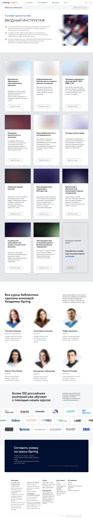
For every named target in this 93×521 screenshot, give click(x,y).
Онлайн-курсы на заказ (47, 482)
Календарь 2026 (15, 482)
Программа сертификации (32, 497)
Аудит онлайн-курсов (47, 486)
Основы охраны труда (74, 133)
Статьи (58, 482)
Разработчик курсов (15, 486)
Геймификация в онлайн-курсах (17, 494)
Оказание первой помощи (15, 188)
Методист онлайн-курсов (32, 506)
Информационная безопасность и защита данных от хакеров (46, 81)
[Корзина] (86, 2)
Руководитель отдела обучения (33, 486)
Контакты (70, 482)
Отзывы (69, 489)
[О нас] (65, 2)
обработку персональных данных (72, 465)
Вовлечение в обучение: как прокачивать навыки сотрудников (74, 190)
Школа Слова (13, 509)
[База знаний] (55, 2)
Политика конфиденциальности (76, 516)
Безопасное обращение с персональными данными (15, 82)
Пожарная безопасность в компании (14, 135)
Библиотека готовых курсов (48, 484)
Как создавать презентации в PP (17, 504)
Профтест (58, 495)
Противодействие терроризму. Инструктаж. (44, 189)
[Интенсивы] (29, 2)
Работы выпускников (61, 491)
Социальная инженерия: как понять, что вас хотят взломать (17, 244)
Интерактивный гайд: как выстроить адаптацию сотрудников (61, 487)
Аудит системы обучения (48, 487)
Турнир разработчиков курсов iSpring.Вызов (47, 493)
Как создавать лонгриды (16, 489)
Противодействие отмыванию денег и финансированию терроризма (44, 244)
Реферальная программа (73, 490)
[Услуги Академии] (42, 2)
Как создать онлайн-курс (16, 506)
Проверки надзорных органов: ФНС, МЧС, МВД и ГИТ (74, 81)
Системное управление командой (33, 504)
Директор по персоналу (31, 491)
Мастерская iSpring (60, 493)
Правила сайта (68, 516)
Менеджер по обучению (31, 484)
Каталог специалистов (31, 498)
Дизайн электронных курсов (16, 488)
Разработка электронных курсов (33, 508)
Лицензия (70, 484)
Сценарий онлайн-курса (16, 507)
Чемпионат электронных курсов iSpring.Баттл (48, 499)
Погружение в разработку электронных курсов (48, 496)
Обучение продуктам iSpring (32, 500)
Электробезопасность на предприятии (46, 134)
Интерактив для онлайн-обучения (18, 502)
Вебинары (58, 484)
